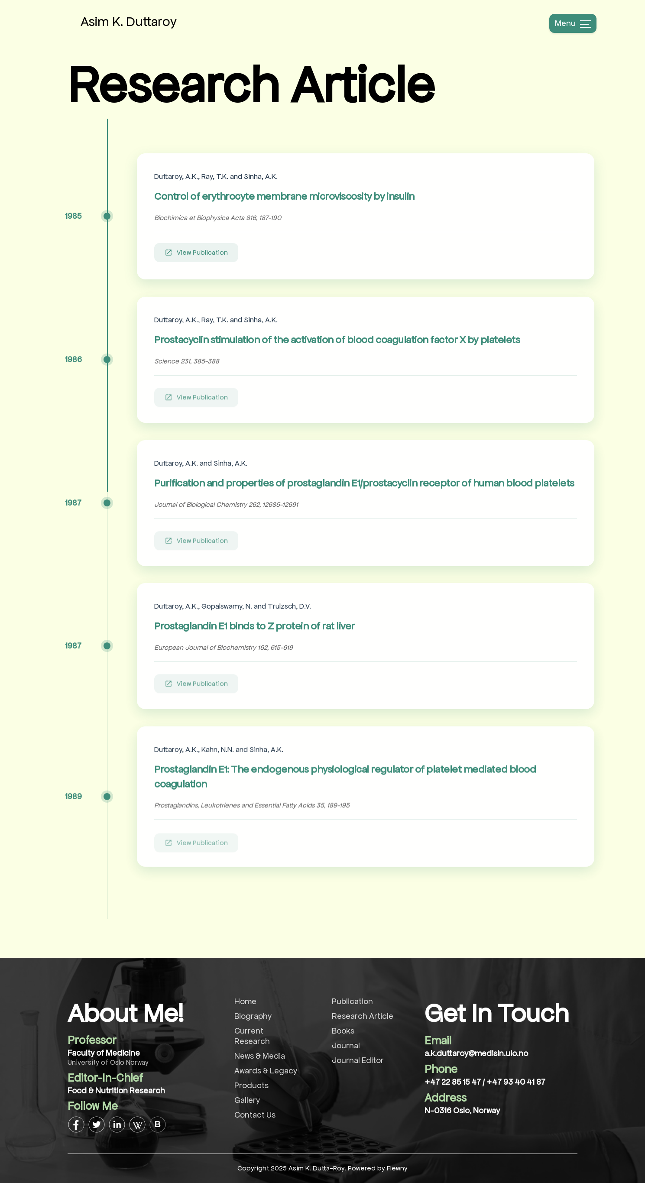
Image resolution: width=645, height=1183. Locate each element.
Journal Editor (358, 1060)
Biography (253, 1016)
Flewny (397, 1168)
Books (343, 1031)
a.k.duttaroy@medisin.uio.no (476, 1053)
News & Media (259, 1056)
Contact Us (255, 1115)
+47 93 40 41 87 (515, 1082)
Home (245, 1001)
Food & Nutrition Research (116, 1090)
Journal (346, 1045)
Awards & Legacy (265, 1071)
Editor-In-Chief (105, 1078)
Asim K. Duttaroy (129, 21)
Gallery (247, 1100)
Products (251, 1085)
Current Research (252, 1036)
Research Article (362, 1016)
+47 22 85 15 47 (454, 1082)
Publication (352, 1001)
